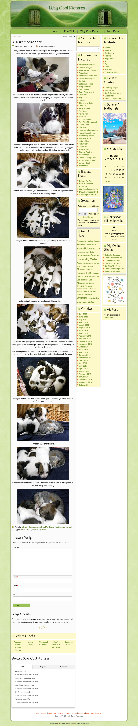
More (107, 66)
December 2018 (85, 341)
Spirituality (109, 53)
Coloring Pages (111, 87)
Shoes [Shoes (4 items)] (79, 291)
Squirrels (42, 530)
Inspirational (110, 58)
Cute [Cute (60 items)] (93, 259)
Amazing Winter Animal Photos (17, 646)
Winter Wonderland (87, 160)
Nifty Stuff (83, 144)
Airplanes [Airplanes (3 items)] (80, 241)
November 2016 (85, 382)
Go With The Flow (112, 266)
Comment (16, 547)
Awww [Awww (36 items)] (81, 244)
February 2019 (85, 336)
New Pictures (114, 31)
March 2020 (84, 325)
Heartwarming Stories (63, 527)
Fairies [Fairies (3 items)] (96, 263)
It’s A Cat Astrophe (113, 93)
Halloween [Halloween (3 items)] (81, 277)
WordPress (59, 723)
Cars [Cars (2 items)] (87, 252)
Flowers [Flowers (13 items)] (81, 269)
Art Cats (82, 81)
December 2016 (85, 379)
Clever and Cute (86, 103)
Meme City (109, 96)
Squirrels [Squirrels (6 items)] (92, 291)
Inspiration (69, 713)
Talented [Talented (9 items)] (87, 294)
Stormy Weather (86, 152)
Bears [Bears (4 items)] (94, 244)
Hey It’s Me (109, 90)
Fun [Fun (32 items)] (88, 273)
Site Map (108, 69)
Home (55, 31)
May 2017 (83, 366)
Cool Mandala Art (112, 260)
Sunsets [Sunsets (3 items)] (80, 295)
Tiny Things (84, 154)
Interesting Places (86, 135)
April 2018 (83, 352)
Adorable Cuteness (29, 527)
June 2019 (83, 330)
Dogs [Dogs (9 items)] (79, 263)
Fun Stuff (69, 31)
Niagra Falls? (30, 643)
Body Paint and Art (87, 92)
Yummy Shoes (67, 36)
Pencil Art (83, 146)
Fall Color (83, 111)
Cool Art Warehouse (113, 257)
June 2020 (83, 317)
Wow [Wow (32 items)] (91, 302)
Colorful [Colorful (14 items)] (94, 255)
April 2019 (83, 333)
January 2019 (84, 338)
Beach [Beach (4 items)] (88, 244)
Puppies (35, 530)
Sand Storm (18, 36)
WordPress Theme (71, 723)
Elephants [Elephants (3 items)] (86, 263)
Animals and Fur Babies (45, 527)
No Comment (33, 675)
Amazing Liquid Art (22, 699)
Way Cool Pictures (67, 8)
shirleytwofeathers (48, 46)
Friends (28, 530)
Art (106, 61)
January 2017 (84, 377)
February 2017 (85, 374)
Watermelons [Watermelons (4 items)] (82, 302)
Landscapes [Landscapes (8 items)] (82, 280)
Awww (22, 530)
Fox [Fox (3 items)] (91, 269)
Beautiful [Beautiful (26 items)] (82, 248)
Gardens (82, 127)
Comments (64, 667)
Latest (22, 666)
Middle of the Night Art (114, 268)
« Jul (108, 181)
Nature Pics (84, 141)
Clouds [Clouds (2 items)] (87, 256)
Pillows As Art (20, 671)
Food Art (82, 116)
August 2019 (84, 327)
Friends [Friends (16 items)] (81, 273)
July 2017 (83, 363)
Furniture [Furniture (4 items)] (95, 273)
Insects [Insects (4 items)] (96, 277)
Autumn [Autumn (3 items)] (97, 241)
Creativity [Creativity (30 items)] (83, 259)
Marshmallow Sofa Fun (24, 685)
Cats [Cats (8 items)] (91, 252)
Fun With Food (85, 119)
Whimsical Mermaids (43, 643)
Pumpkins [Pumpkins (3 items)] (88, 286)
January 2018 (84, 355)
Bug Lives (83, 97)
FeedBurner (88, 217)
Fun (106, 64)
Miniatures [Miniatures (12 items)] (82, 283)
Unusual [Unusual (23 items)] (82, 298)
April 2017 (83, 368)
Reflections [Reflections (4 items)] (81, 289)
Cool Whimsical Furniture (25, 678)
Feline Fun (83, 114)
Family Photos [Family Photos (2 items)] (81, 266)
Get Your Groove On (113, 263)
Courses (81, 713)
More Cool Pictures (113, 98)
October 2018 (84, 347)
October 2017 (84, 360)
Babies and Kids (86, 84)
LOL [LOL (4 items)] (90, 280)
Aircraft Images (85, 67)
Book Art (82, 94)
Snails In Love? (69, 643)
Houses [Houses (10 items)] (89, 277)
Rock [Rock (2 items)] (88, 289)
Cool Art (82, 105)
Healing (108, 56)
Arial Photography (87, 78)
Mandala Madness (112, 271)
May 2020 (83, 319)
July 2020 (83, 314)
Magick (108, 50)
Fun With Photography (88, 122)
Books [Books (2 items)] (83, 252)
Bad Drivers (84, 89)
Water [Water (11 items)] (96, 298)
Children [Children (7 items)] (81, 255)
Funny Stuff (84, 124)
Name (15, 577)
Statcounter (108, 317)
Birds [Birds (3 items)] (91, 249)
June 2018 (83, 349)
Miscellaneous (85, 138)
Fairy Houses (84, 108)
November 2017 (85, 357)
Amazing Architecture (88, 70)
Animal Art (83, 73)
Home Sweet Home (87, 133)
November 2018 (85, 344)
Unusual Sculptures (87, 157)
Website (15, 594)
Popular (43, 667)
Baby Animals (85, 86)
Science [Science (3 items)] (93, 289)
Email (15, 586)
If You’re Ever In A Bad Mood (56, 645)
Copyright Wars (111, 72)
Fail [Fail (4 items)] (91, 263)
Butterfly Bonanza (112, 255)
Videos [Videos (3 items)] (90, 298)
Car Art (82, 100)
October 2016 (84, 385)
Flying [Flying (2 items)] (88, 270)
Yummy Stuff (84, 163)
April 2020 (83, 322)
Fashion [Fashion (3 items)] (90, 266)
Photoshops (84, 149)
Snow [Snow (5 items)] (84, 291)
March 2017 (84, 371)
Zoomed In (83, 165)
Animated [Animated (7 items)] (88, 241)
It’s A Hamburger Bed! (24, 692)
